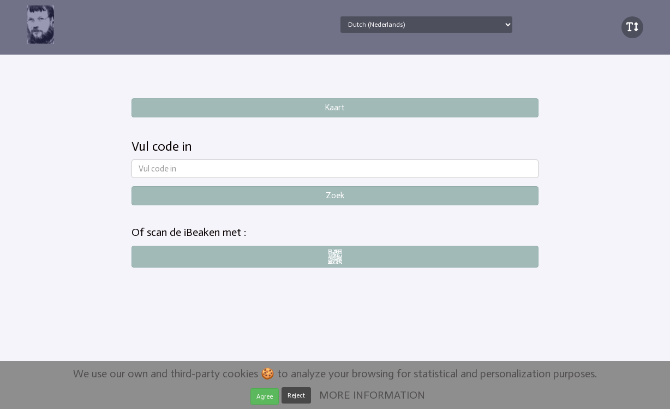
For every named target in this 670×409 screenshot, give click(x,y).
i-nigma (335, 257)
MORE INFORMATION (372, 394)
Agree (264, 396)
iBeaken (75, 24)
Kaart (335, 107)
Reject (296, 395)
